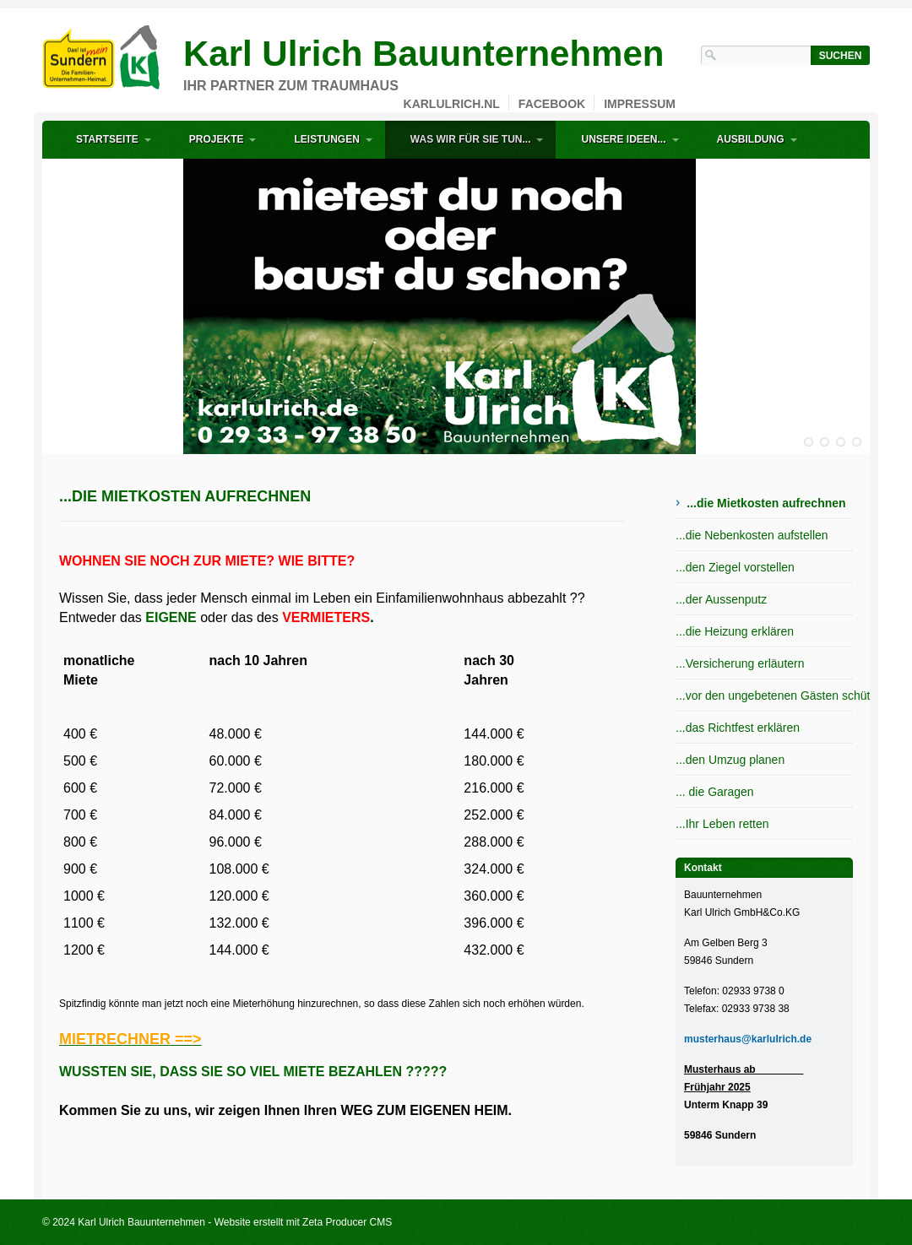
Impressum (640, 104)
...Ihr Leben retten (722, 824)
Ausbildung (750, 139)
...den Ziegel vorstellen (735, 567)
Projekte (216, 139)
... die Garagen (715, 791)
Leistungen (326, 139)
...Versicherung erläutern (740, 663)
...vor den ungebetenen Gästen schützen (764, 695)
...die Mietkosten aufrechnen (766, 503)
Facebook (551, 104)
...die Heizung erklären (735, 631)
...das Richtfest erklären (738, 727)
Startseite (107, 139)
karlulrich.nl (452, 104)
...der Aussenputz (721, 599)
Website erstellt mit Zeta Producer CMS (303, 1222)
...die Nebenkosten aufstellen (752, 535)
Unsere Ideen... (623, 139)
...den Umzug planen (730, 759)
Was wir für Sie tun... (470, 139)
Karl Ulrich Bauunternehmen (423, 53)
